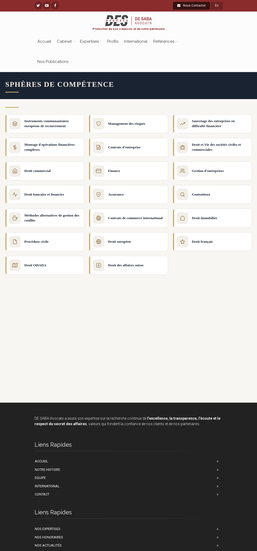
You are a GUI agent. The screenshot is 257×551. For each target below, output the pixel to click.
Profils (112, 41)
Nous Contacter (191, 5)
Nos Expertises (47, 529)
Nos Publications (52, 61)
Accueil (44, 41)
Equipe (40, 478)
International (135, 41)
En (217, 5)
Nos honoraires (49, 537)
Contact (42, 494)
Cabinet (64, 41)
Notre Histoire (47, 470)
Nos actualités (48, 545)
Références (163, 41)
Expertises (89, 41)
